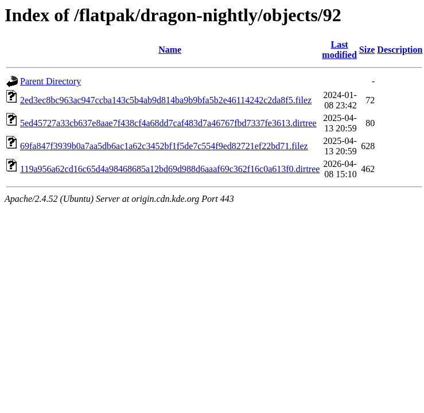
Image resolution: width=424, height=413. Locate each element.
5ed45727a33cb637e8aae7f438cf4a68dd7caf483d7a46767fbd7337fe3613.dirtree (168, 123)
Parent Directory (50, 81)
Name (169, 49)
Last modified (339, 50)
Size (367, 49)
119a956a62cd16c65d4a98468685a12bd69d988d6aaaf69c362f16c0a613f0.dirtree (170, 169)
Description (399, 49)
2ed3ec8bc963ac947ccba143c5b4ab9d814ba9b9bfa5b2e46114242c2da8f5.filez (166, 100)
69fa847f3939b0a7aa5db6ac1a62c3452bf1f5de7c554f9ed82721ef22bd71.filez (164, 146)
